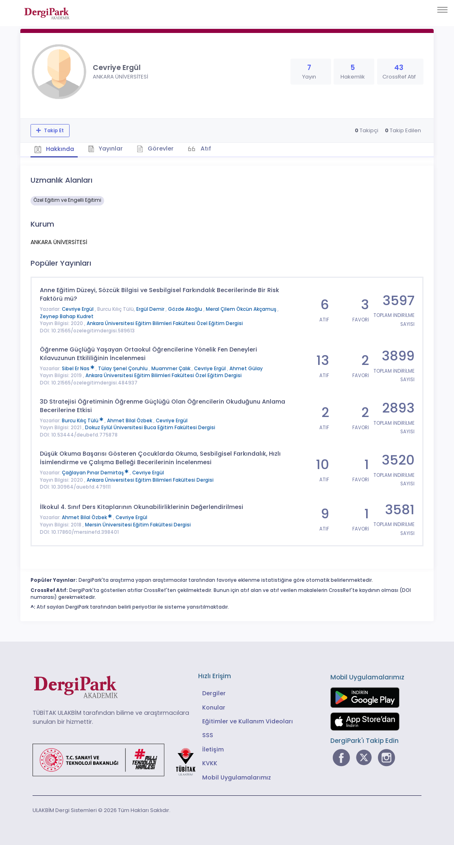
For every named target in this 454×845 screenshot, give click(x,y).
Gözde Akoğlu (185, 309)
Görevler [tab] (156, 148)
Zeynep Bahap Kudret (67, 316)
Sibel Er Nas (79, 368)
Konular (213, 707)
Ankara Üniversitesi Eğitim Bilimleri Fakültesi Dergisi (150, 479)
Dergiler (214, 693)
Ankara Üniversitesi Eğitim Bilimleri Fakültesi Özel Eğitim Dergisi (165, 323)
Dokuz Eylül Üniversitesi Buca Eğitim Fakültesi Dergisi (150, 427)
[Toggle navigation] (442, 10)
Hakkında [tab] (54, 149)
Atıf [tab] (207, 148)
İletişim (213, 749)
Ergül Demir (151, 309)
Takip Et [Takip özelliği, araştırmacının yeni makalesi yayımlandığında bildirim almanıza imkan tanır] (53, 130)
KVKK (209, 763)
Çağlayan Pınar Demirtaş (96, 472)
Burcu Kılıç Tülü (83, 420)
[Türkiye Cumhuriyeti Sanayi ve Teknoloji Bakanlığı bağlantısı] (119, 759)
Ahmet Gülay (246, 368)
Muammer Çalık (171, 368)
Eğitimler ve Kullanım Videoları (247, 721)
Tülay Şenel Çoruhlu (123, 368)
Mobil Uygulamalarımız (236, 777)
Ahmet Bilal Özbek (130, 420)
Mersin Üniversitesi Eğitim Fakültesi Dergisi (138, 524)
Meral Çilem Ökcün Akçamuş (241, 309)
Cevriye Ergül (78, 309)
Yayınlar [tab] (106, 148)
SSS (207, 735)
